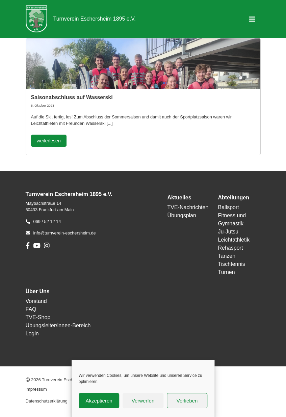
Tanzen (227, 256)
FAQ (31, 309)
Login (32, 333)
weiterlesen (49, 140)
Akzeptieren (98, 401)
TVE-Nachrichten (187, 207)
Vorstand (36, 301)
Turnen (226, 272)
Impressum (36, 389)
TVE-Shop (38, 317)
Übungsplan (181, 215)
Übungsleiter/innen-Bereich (58, 325)
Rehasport (230, 248)
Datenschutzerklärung (47, 401)
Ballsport (228, 207)
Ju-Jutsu (228, 231)
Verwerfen (143, 401)
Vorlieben (187, 401)
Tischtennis (231, 264)
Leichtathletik (234, 240)
